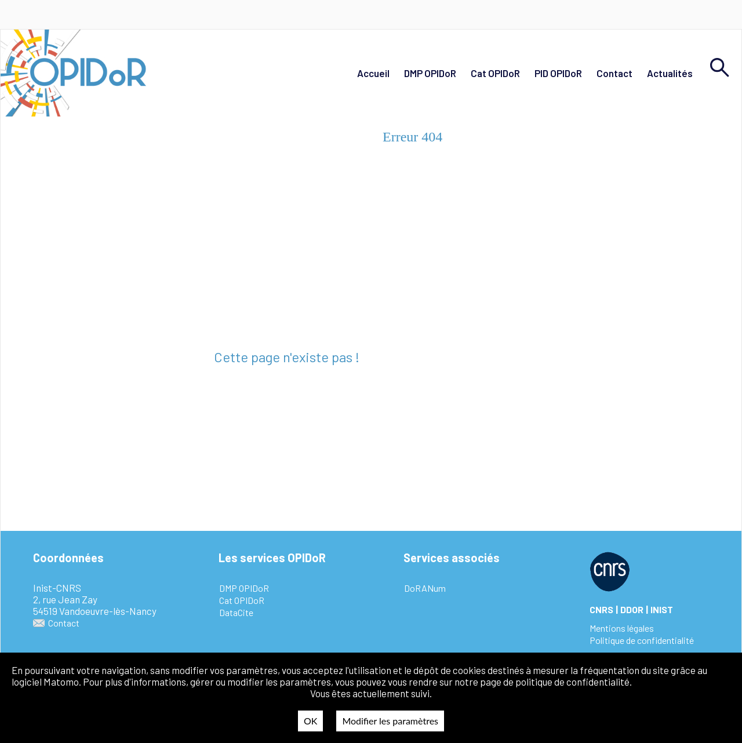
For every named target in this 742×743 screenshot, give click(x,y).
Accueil (373, 73)
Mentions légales (622, 627)
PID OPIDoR (558, 73)
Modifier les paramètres (390, 720)
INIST (661, 609)
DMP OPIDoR (430, 73)
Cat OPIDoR (495, 73)
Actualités (670, 73)
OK (310, 720)
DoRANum (425, 587)
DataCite (236, 612)
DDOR (631, 609)
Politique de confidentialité (642, 640)
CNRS (601, 609)
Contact (614, 73)
